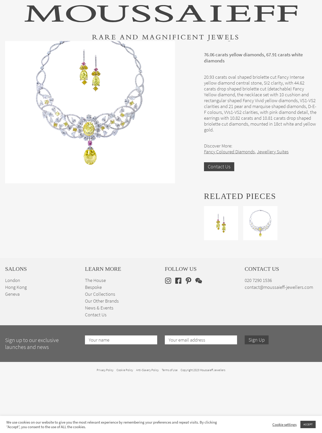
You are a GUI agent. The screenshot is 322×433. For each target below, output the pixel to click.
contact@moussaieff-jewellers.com (279, 343)
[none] (309, 48)
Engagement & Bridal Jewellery (167, 49)
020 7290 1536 (258, 336)
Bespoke (93, 343)
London (12, 336)
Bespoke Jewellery (227, 49)
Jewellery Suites (109, 49)
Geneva (12, 350)
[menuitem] (309, 48)
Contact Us (219, 222)
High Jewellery (31, 49)
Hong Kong (16, 343)
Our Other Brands (102, 357)
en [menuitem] (305, 48)
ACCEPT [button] (308, 424)
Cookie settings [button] (284, 424)
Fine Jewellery (69, 49)
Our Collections (100, 350)
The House (266, 49)
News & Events (99, 364)
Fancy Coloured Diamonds (229, 207)
